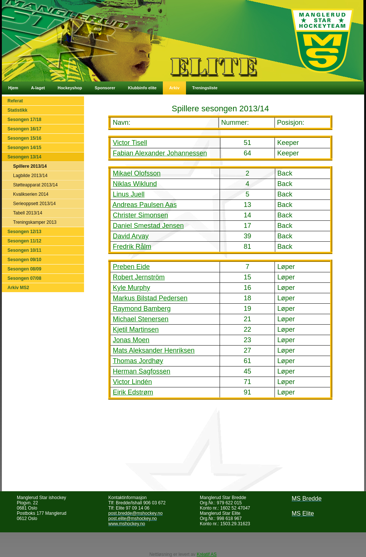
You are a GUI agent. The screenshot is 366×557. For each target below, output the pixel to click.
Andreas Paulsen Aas (144, 204)
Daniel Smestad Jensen (148, 225)
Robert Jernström (139, 277)
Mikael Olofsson (137, 173)
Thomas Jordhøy (138, 361)
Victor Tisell (130, 142)
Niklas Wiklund (135, 184)
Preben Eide (131, 266)
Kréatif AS (207, 554)
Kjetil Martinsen (136, 329)
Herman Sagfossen (141, 371)
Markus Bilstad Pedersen (150, 298)
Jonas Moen (131, 340)
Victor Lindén (132, 382)
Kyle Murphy (131, 287)
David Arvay (131, 236)
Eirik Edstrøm (133, 392)
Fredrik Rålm (132, 246)
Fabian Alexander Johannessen (160, 153)
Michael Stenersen (140, 319)
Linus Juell (129, 194)
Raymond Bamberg (142, 308)
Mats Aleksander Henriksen (154, 350)
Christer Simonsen (140, 215)
